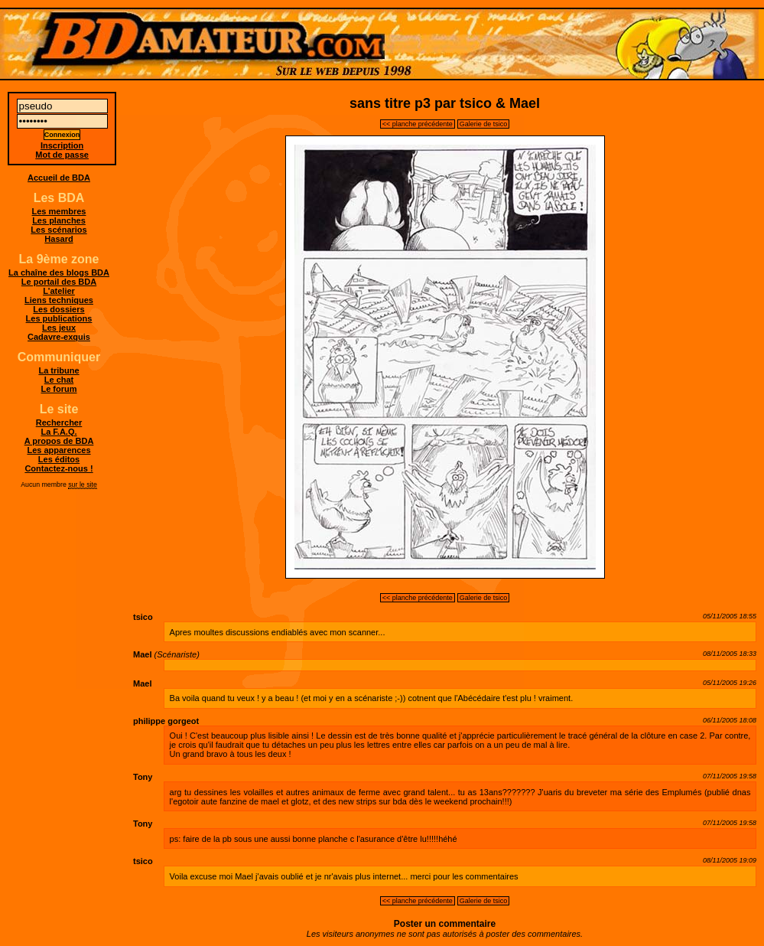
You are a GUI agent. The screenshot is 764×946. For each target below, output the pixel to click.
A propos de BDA (59, 440)
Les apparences (58, 450)
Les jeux (59, 327)
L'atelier (59, 290)
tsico (143, 616)
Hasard (58, 238)
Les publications (59, 318)
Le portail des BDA (58, 281)
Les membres (59, 211)
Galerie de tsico (484, 124)
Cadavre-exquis (59, 336)
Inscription (62, 145)
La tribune (58, 370)
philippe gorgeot (166, 721)
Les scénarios (58, 229)
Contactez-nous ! (58, 468)
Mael (142, 654)
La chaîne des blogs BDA (58, 272)
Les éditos (59, 459)
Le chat (59, 379)
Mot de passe (62, 154)
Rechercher (59, 422)
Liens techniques (58, 300)
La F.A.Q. (58, 431)
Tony (142, 776)
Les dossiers (58, 309)
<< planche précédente (417, 124)
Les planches (59, 220)
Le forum (58, 388)
